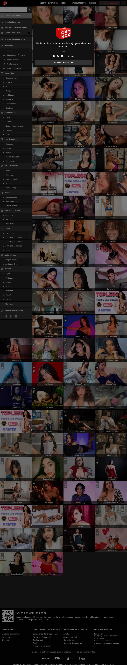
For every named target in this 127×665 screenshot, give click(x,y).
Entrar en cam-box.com (63, 62)
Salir (63, 51)
